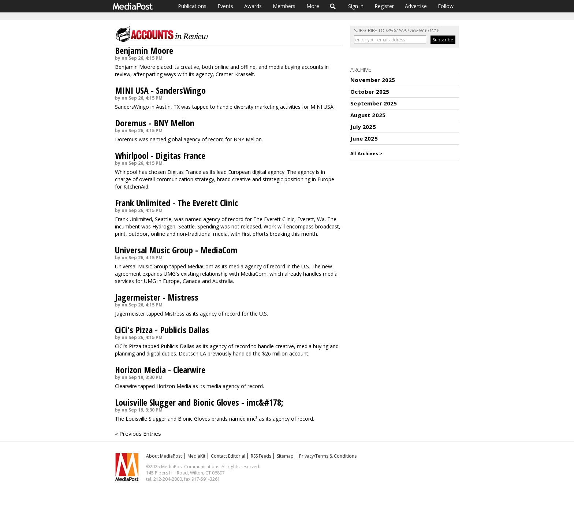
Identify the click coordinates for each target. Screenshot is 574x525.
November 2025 (372, 79)
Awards (253, 6)
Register (384, 6)
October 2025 (369, 91)
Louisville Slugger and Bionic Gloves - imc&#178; (199, 402)
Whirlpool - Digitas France (160, 155)
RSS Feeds (261, 456)
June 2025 (363, 138)
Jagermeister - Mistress (156, 297)
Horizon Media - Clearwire (160, 370)
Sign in (356, 6)
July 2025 (363, 126)
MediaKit (196, 456)
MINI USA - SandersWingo (160, 90)
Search (333, 6)
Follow (446, 6)
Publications (192, 6)
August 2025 (367, 115)
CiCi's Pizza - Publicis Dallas (162, 330)
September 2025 (373, 103)
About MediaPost (164, 456)
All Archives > (366, 153)
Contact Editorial (228, 456)
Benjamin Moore (144, 50)
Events (225, 6)
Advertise (416, 6)
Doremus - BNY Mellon (154, 123)
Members (284, 6)
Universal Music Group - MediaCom (176, 250)
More (312, 6)
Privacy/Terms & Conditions (328, 456)
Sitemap (285, 456)
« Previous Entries (138, 433)
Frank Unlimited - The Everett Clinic (176, 203)
